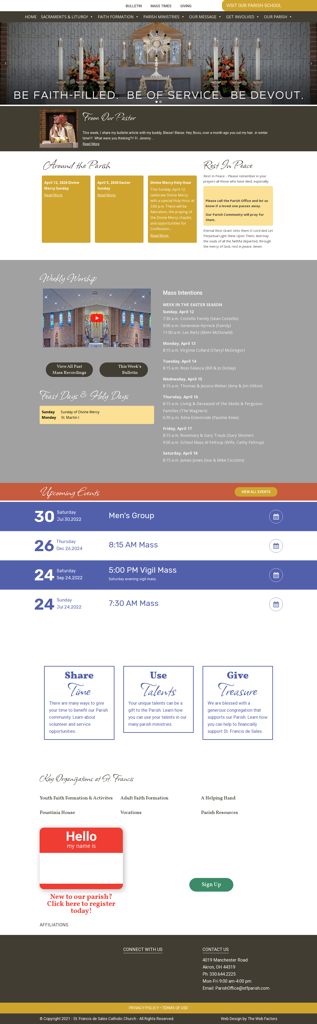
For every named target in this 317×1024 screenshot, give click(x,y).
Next (311, 63)
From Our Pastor (109, 116)
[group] (97, 322)
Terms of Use (175, 1008)
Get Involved (243, 16)
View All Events (256, 492)
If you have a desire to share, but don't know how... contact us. (158, 749)
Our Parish (278, 16)
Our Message (205, 16)
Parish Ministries (164, 16)
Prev (5, 63)
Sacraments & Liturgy (67, 16)
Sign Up (211, 885)
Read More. (53, 195)
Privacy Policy (144, 1008)
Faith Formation (118, 16)
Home (31, 16)
